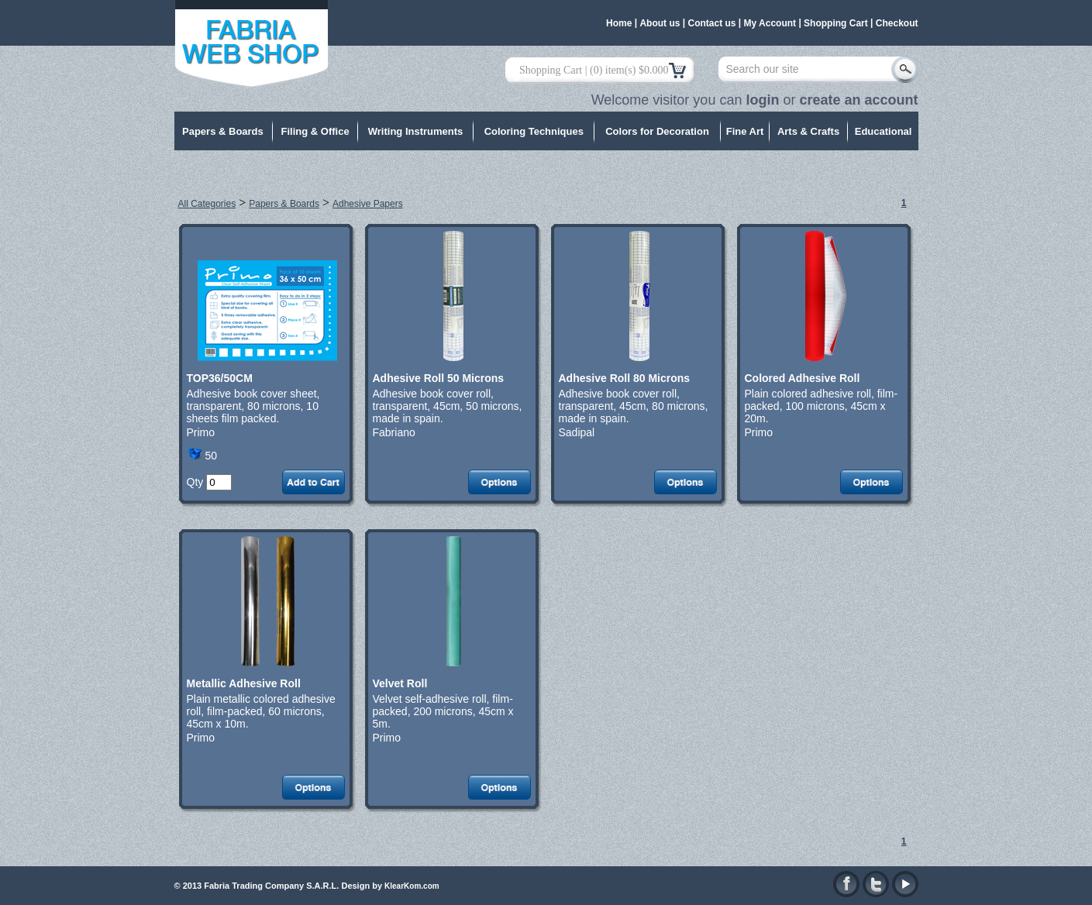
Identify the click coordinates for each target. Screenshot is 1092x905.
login (762, 100)
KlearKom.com (411, 886)
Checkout (897, 23)
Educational (883, 131)
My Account (770, 23)
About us (659, 23)
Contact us (711, 23)
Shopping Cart (836, 23)
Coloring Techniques (534, 131)
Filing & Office (315, 131)
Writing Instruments (415, 131)
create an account (858, 100)
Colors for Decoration (657, 131)
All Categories (207, 203)
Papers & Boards (223, 131)
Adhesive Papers (367, 203)
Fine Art (745, 131)
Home (619, 23)
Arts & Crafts (808, 131)
